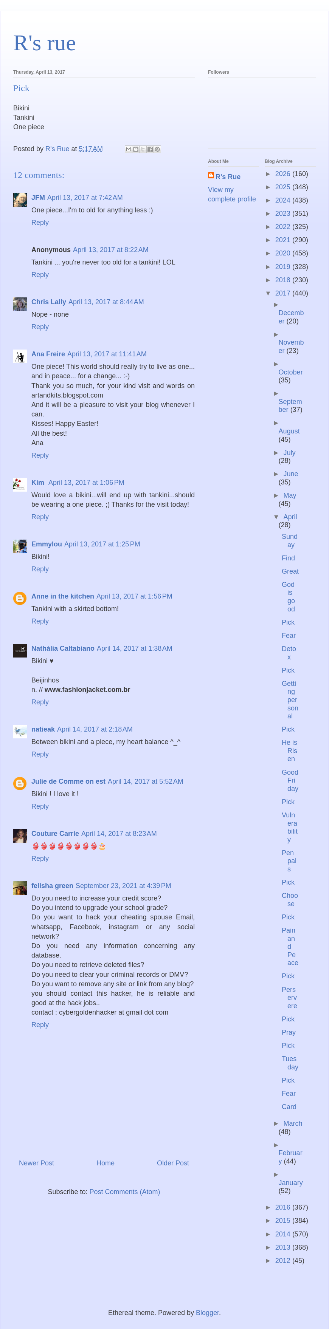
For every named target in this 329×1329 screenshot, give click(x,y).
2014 (283, 1234)
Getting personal (290, 700)
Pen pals (289, 861)
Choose (290, 900)
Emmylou (46, 544)
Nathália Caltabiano (63, 648)
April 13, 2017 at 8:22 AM (111, 250)
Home (105, 1163)
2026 (283, 174)
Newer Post (36, 1163)
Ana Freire (48, 354)
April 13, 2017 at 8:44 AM (106, 302)
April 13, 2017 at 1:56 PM (134, 596)
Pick (288, 622)
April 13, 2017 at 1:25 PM (102, 544)
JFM (38, 197)
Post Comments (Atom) (125, 1192)
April (290, 517)
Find (288, 558)
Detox (289, 653)
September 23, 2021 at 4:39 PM (123, 886)
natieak (43, 729)
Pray (289, 1032)
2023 (283, 213)
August (289, 431)
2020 (283, 253)
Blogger (207, 1313)
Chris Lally (48, 302)
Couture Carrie (55, 833)
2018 (283, 280)
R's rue (44, 42)
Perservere (289, 998)
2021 (283, 240)
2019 (283, 267)
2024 (283, 200)
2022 (283, 227)
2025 (283, 187)
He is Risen (289, 751)
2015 (283, 1220)
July (289, 452)
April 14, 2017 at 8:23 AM (119, 833)
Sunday (290, 541)
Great (290, 571)
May (289, 495)
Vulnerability (290, 827)
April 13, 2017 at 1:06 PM (86, 482)
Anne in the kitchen (62, 596)
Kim (38, 482)
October (291, 372)
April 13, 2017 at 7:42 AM (85, 197)
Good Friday (290, 780)
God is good (288, 597)
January (291, 1183)
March (292, 1123)
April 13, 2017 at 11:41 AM (107, 354)
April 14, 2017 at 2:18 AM (95, 729)
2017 (283, 293)
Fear (289, 635)
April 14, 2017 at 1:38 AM (134, 648)
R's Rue (228, 177)
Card (289, 1107)
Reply (40, 222)
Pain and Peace (290, 947)
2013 (283, 1247)
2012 (283, 1260)
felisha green (52, 886)
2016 (283, 1207)
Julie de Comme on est (68, 781)
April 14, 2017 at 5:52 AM (145, 781)
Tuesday (290, 1063)
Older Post (173, 1163)
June (290, 474)
